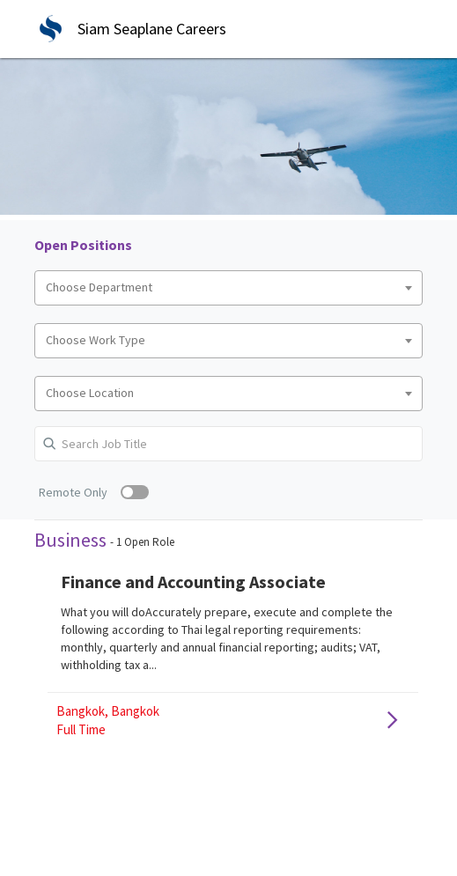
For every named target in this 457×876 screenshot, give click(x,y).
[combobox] (228, 287)
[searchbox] (228, 288)
